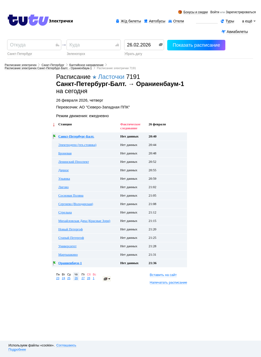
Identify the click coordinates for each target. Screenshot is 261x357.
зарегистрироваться (241, 12)
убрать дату (133, 54)
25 (68, 278)
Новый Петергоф (70, 229)
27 (83, 278)
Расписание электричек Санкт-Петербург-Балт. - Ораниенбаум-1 (48, 68)
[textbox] (32, 45)
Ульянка (64, 178)
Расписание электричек (21, 64)
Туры (230, 21)
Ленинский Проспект (73, 162)
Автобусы (157, 21)
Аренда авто (206, 21)
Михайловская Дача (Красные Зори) (84, 221)
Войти (214, 12)
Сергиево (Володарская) (75, 204)
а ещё (247, 21)
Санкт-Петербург (19, 54)
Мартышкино (68, 254)
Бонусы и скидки (195, 12)
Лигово (63, 187)
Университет (67, 246)
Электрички (61, 21)
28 (88, 278)
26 (76, 278)
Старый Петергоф (71, 238)
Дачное (63, 170)
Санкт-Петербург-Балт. (76, 136)
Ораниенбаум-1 (70, 263)
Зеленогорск (76, 54)
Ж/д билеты (131, 21)
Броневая (65, 153)
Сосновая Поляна (70, 195)
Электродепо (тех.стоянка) (77, 145)
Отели (178, 21)
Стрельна (65, 212)
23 (57, 278)
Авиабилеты (237, 32)
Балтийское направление (86, 64)
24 (63, 278)
